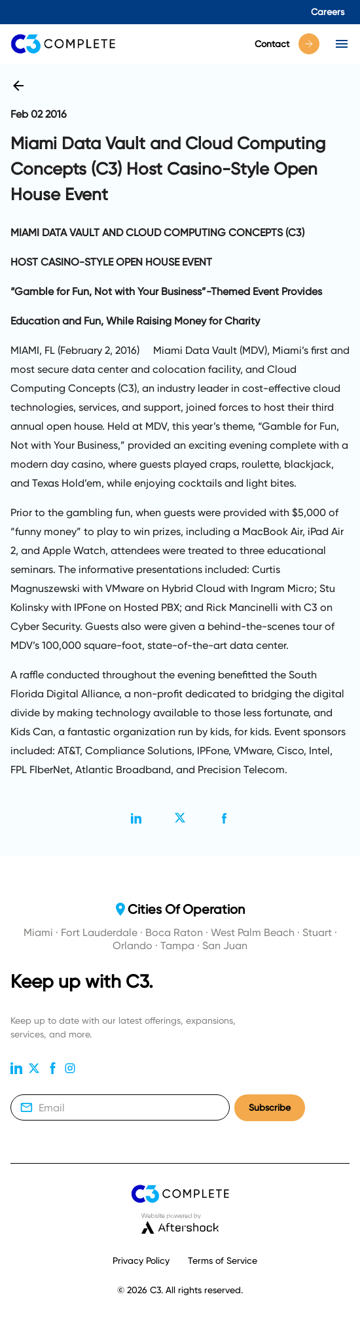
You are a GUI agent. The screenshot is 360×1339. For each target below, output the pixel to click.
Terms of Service (222, 1260)
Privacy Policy (141, 1260)
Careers (327, 12)
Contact (287, 43)
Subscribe (269, 1108)
